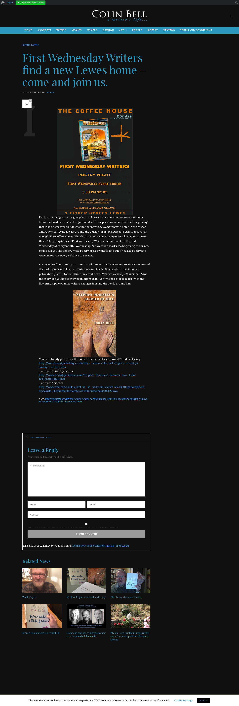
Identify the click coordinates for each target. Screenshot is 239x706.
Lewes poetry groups (94, 399)
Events (61, 30)
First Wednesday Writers (59, 399)
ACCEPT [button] (203, 700)
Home (28, 30)
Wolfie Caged (29, 597)
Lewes (77, 399)
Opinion (108, 30)
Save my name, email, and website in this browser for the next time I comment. (74, 528)
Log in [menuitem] (10, 2)
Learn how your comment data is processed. (100, 545)
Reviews (169, 30)
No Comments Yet (39, 437)
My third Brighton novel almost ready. (86, 597)
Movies (77, 30)
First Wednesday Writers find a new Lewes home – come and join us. (84, 69)
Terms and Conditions (196, 30)
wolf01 (50, 92)
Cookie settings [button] (183, 700)
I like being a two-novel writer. (126, 597)
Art (121, 30)
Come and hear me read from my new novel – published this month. (86, 634)
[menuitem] (3, 2)
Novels (92, 30)
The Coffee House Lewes (68, 402)
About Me (44, 30)
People (137, 30)
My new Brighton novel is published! (40, 633)
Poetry (153, 30)
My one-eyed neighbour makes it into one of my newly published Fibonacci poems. (130, 636)
